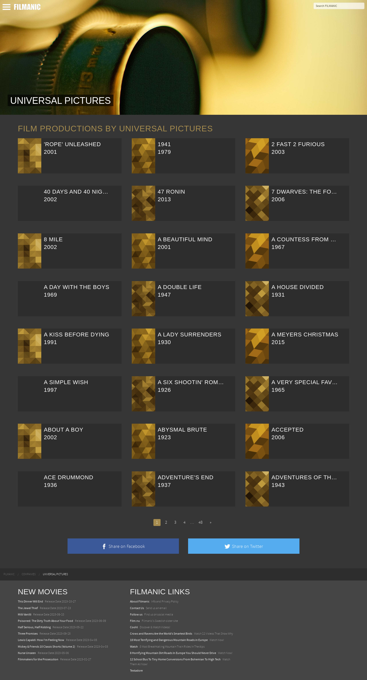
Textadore (136, 670)
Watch (134, 646)
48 (201, 522)
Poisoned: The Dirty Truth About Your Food (45, 621)
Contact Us (137, 608)
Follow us (136, 614)
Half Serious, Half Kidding (34, 627)
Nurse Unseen (27, 653)
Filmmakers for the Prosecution (38, 659)
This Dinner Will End (30, 601)
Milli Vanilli (24, 614)
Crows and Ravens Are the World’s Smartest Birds (161, 633)
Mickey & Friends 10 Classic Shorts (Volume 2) (46, 646)
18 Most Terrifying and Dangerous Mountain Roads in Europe (169, 640)
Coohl (134, 627)
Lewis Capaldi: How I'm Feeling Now (41, 640)
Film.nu (135, 621)
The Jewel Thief (28, 608)
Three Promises (28, 633)
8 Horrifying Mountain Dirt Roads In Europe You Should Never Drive (173, 653)
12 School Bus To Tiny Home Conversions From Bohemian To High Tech (175, 659)
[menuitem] (9, 574)
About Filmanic (139, 601)
